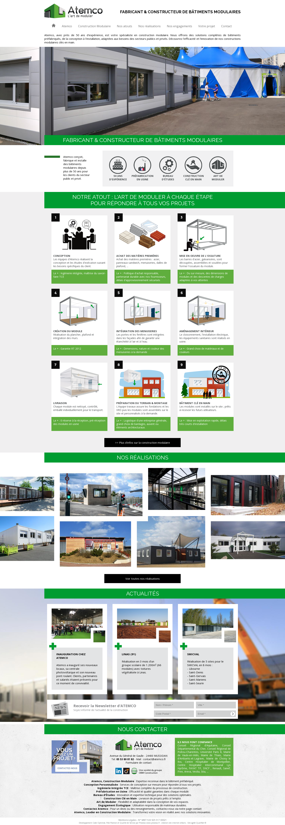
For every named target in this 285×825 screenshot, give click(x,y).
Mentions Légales (127, 820)
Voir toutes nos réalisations (142, 578)
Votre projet (206, 26)
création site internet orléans (173, 823)
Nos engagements (179, 26)
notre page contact (190, 808)
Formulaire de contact (139, 762)
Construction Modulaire (94, 26)
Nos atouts (124, 26)
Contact (226, 26)
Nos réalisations (149, 26)
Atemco (67, 26)
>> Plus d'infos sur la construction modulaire (142, 442)
